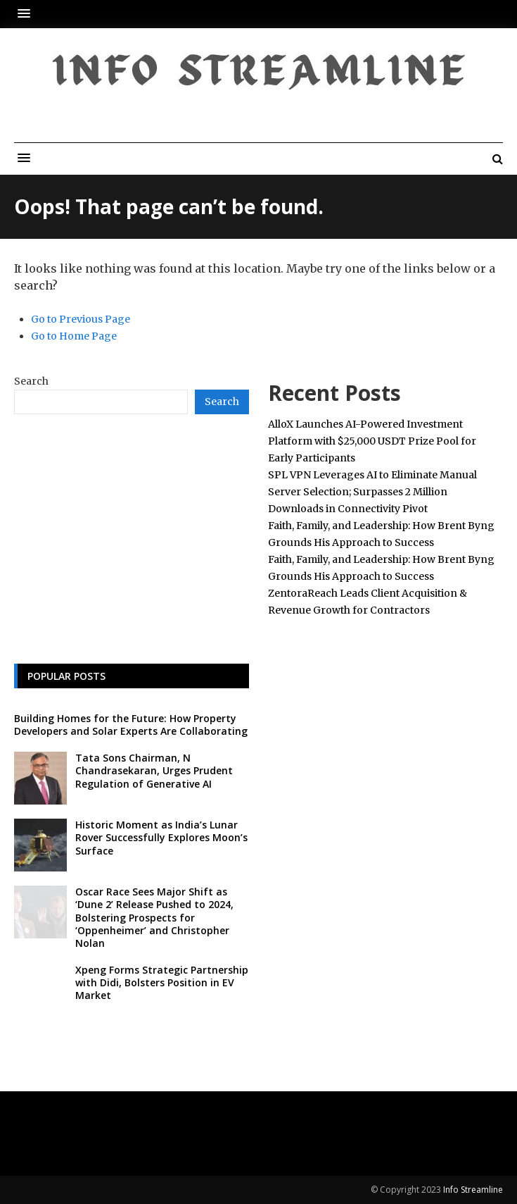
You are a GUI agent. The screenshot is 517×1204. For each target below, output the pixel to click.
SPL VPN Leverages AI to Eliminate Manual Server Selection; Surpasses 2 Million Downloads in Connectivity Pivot (372, 491)
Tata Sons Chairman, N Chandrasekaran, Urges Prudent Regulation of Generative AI (154, 770)
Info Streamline (473, 1190)
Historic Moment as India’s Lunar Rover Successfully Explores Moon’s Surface (161, 837)
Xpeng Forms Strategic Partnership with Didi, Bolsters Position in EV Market (161, 982)
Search (31, 381)
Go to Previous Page (80, 319)
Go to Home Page (74, 336)
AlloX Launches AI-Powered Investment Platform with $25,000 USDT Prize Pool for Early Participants (372, 441)
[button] (27, 14)
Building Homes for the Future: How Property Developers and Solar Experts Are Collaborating (131, 725)
